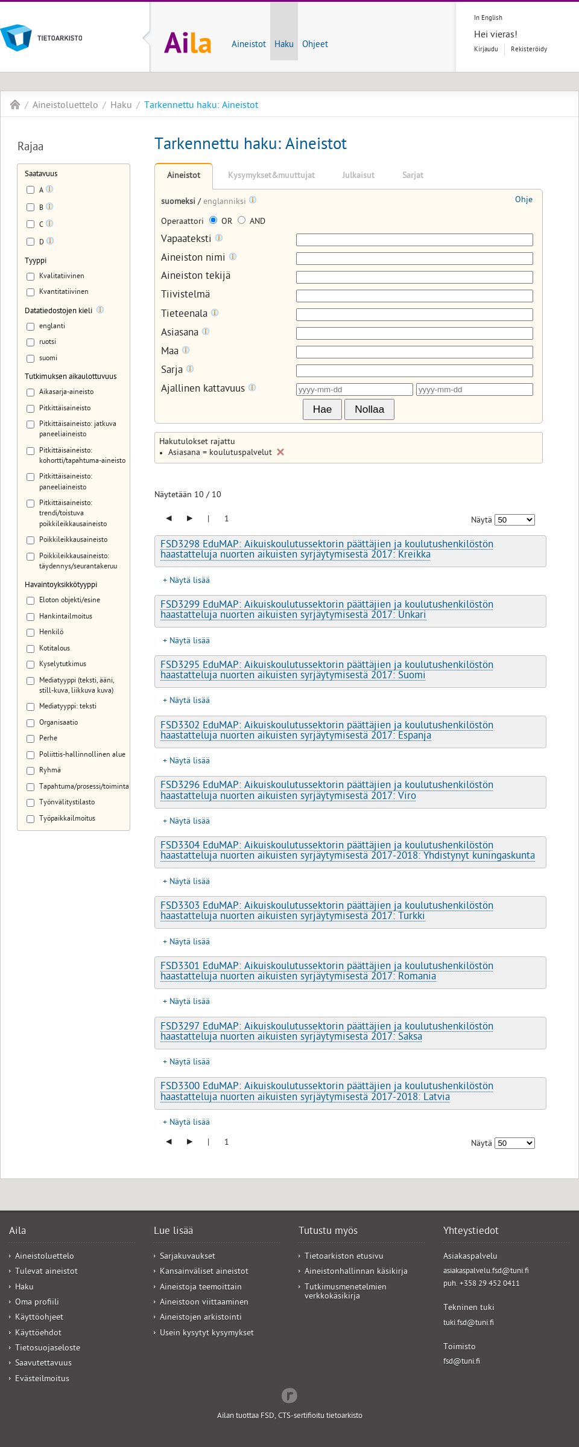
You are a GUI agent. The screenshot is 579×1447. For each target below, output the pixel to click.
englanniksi (225, 202)
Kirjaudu (486, 49)
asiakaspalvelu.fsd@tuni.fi (486, 1271)
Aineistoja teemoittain (201, 1288)
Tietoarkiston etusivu (344, 1257)
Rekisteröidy (529, 49)
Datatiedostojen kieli (58, 311)
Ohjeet (315, 45)
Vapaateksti (192, 240)
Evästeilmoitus (42, 1380)
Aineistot (249, 45)
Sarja (177, 371)
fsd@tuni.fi (461, 1362)
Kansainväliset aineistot (204, 1272)
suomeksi (179, 202)
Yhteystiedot (471, 1232)
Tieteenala (190, 314)
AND (251, 222)
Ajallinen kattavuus (208, 389)
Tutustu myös (328, 1232)
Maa (175, 352)
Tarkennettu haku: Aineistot (201, 106)
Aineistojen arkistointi (201, 1318)
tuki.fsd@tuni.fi (468, 1323)
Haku (284, 45)
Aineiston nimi (199, 258)
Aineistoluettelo (65, 106)
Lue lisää (173, 1232)
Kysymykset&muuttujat (271, 176)
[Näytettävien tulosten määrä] (515, 520)
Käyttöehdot (38, 1334)
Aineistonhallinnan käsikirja (356, 1272)
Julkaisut (359, 176)
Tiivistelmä (185, 296)
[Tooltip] (49, 191)
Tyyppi (35, 261)
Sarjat (412, 176)
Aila (15, 104)
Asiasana (185, 333)
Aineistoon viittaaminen (204, 1303)
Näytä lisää (189, 581)
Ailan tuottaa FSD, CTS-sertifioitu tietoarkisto (289, 1416)
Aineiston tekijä (195, 277)
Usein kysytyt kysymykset (207, 1334)
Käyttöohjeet (39, 1318)
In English (488, 18)
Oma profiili (37, 1303)
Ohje (524, 201)
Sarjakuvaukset (187, 1257)
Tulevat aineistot (46, 1272)
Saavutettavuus (43, 1364)
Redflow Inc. (289, 1394)
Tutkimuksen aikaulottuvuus (70, 377)
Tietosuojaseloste (47, 1349)
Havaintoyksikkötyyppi (61, 585)
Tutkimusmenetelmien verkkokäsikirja (346, 1292)
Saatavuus (41, 174)
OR (222, 222)
